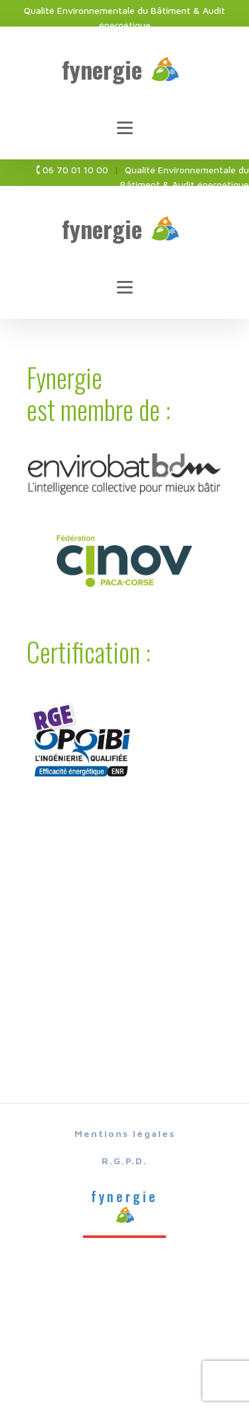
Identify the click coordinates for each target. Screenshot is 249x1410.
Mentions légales (124, 1133)
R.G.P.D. (124, 1160)
